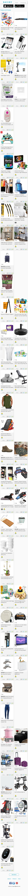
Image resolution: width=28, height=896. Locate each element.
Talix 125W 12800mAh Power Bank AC (19, 52)
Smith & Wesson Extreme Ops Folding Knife (20, 28)
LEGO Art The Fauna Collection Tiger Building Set (21, 171)
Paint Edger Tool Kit (5, 75)
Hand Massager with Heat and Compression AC (7, 864)
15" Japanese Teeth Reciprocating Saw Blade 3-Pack (7, 220)
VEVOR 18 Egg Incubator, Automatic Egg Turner (20, 601)
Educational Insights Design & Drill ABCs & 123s (7, 28)
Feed (19, 879)
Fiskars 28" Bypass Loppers (7, 314)
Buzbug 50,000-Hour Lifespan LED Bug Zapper (20, 649)
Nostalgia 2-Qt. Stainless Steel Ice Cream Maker (6, 745)
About (9, 879)
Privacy (14, 879)
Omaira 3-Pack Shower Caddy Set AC (6, 768)
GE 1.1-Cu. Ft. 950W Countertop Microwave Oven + (20, 101)
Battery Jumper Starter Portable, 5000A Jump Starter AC (6, 817)
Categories (23, 2)
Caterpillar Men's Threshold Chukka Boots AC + (7, 459)
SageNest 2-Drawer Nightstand (19, 673)
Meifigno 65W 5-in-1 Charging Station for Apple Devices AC (7, 53)
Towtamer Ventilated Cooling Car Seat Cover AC (20, 195)
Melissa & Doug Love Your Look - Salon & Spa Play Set (21, 362)
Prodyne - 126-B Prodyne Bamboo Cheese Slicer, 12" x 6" (7, 531)
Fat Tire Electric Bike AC (20, 792)
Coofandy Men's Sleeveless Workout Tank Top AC (7, 410)
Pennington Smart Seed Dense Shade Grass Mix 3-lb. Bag (7, 101)
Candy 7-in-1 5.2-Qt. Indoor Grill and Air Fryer (21, 625)
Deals (16, 2)
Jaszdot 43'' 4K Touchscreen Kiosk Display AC (7, 195)
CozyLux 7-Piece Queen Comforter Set (20, 745)
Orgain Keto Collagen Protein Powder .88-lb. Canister (6, 172)
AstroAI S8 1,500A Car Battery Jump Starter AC (6, 434)
